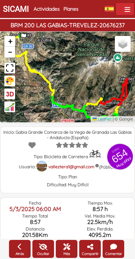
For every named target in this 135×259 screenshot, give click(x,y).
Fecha (35, 203)
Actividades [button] (46, 9)
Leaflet (102, 119)
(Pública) (107, 167)
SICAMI (16, 9)
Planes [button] (70, 9)
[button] (23, 34)
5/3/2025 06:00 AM (35, 209)
